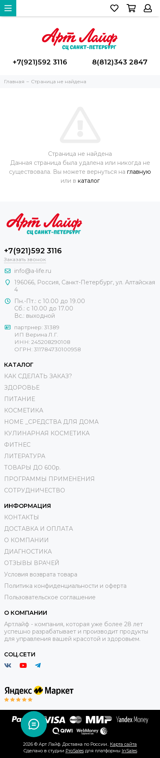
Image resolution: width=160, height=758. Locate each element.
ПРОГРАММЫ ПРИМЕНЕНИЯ (49, 479)
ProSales (75, 751)
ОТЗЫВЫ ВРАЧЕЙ (31, 563)
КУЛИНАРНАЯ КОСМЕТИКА (47, 433)
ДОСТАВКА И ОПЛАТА (38, 528)
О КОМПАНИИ (26, 540)
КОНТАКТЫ (21, 517)
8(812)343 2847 (119, 62)
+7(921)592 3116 (40, 62)
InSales (129, 751)
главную (139, 171)
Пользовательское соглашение (50, 597)
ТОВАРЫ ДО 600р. (32, 467)
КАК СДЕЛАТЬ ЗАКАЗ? (38, 376)
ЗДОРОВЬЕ (21, 387)
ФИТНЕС (17, 444)
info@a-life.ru (32, 271)
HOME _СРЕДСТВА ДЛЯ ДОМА (51, 422)
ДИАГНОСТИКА (28, 551)
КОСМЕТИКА (23, 410)
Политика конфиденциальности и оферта (65, 586)
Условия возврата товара (40, 574)
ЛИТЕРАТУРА (24, 456)
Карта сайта (123, 744)
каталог (89, 180)
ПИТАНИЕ (19, 399)
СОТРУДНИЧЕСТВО (34, 490)
